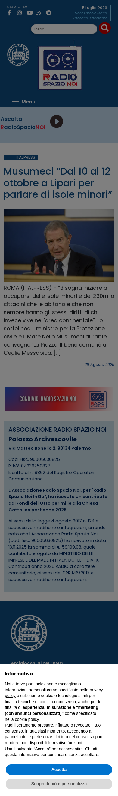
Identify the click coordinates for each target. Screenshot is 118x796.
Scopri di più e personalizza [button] (59, 783)
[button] (110, 673)
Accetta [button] (59, 769)
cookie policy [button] (27, 719)
